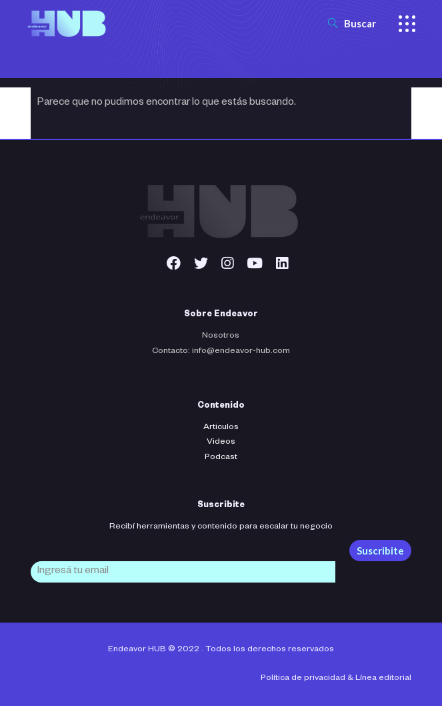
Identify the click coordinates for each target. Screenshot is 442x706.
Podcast (221, 457)
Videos (221, 442)
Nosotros (220, 336)
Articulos (221, 427)
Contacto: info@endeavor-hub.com (221, 351)
